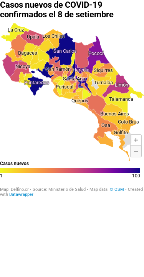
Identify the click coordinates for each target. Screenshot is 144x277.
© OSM (117, 189)
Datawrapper (21, 194)
